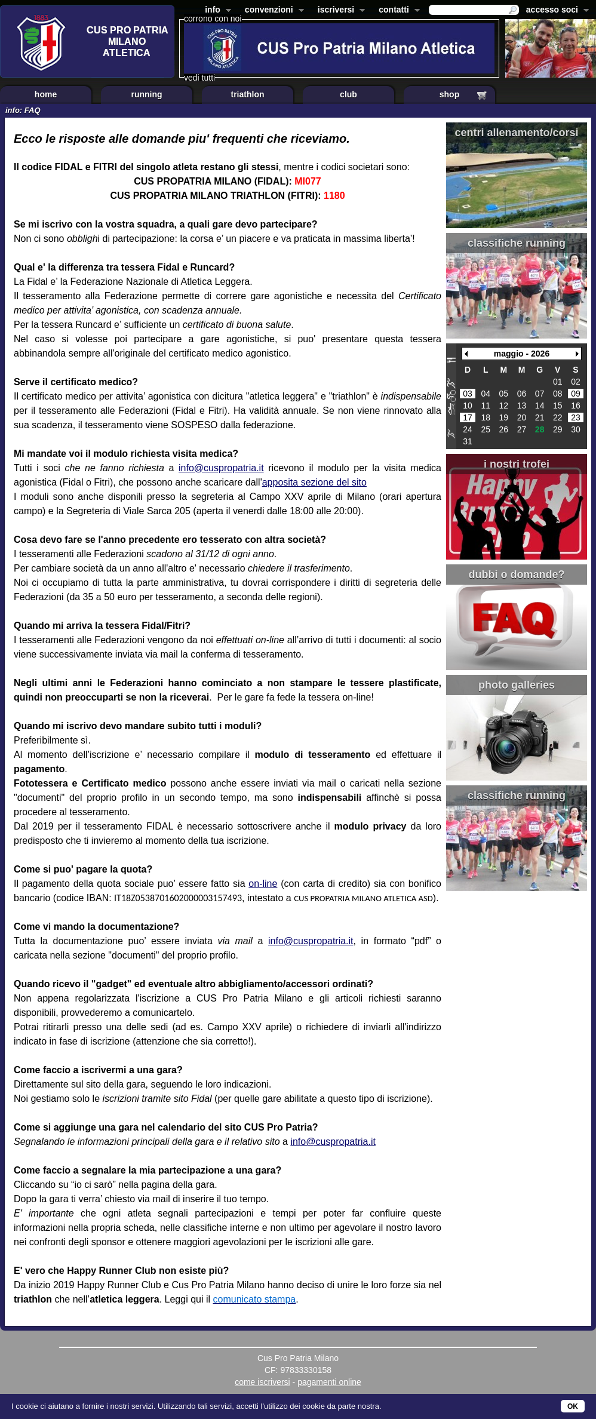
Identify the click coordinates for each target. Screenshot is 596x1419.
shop (449, 94)
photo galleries (516, 685)
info (215, 11)
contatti (397, 11)
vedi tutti (199, 77)
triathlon (248, 94)
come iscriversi (262, 1382)
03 (467, 393)
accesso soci (555, 11)
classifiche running (517, 243)
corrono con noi (213, 18)
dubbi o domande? (517, 574)
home (46, 94)
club (348, 94)
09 (575, 393)
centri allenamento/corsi (516, 133)
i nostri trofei (516, 464)
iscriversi (339, 11)
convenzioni (272, 11)
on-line (262, 884)
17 (467, 417)
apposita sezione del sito (314, 482)
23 (575, 417)
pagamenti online (329, 1382)
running (146, 94)
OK (572, 1406)
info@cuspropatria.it (221, 468)
